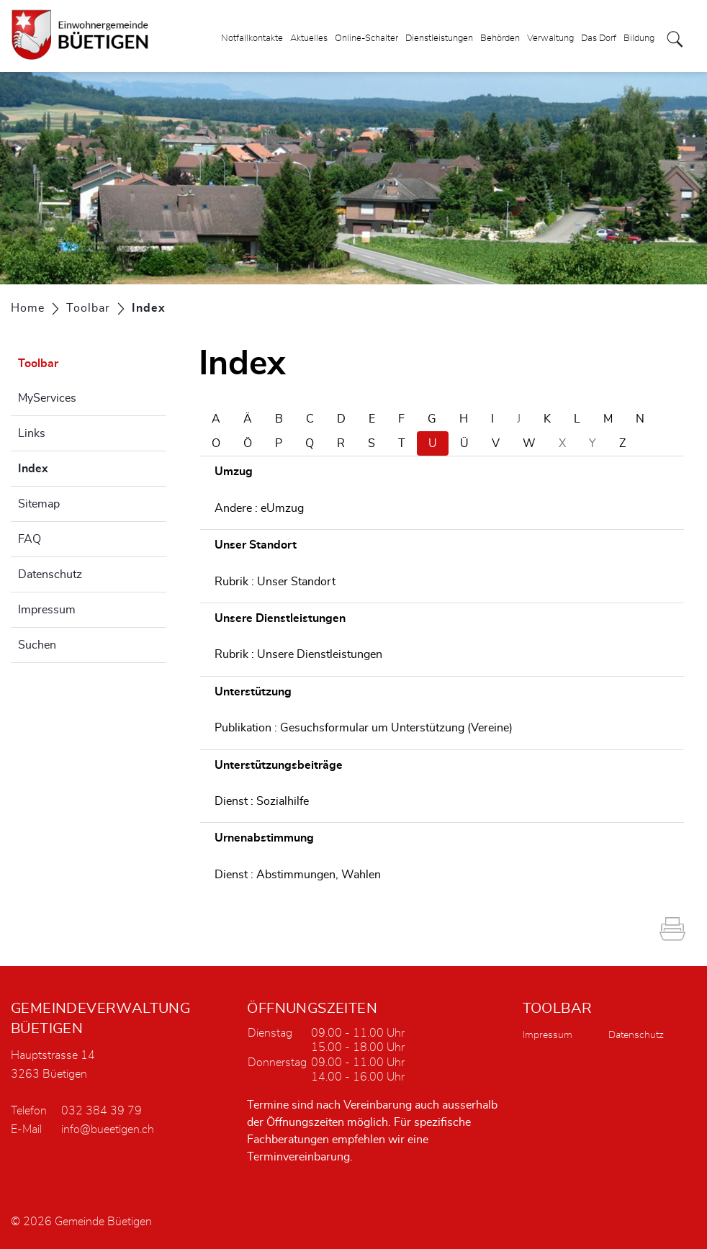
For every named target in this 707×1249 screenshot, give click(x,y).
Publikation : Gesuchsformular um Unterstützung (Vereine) (364, 728)
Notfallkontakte (252, 38)
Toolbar (38, 363)
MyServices (47, 398)
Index (69, 466)
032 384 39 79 (101, 1111)
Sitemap (39, 504)
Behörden (500, 38)
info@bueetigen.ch (107, 1129)
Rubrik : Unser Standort (275, 581)
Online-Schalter (366, 38)
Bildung (638, 38)
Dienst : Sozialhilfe (262, 801)
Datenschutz (50, 574)
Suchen (37, 645)
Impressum (47, 610)
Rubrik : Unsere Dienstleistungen (298, 654)
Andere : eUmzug (259, 508)
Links (31, 433)
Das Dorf (598, 38)
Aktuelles (309, 38)
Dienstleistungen (439, 38)
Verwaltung (550, 38)
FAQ (29, 539)
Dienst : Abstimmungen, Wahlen (298, 874)
